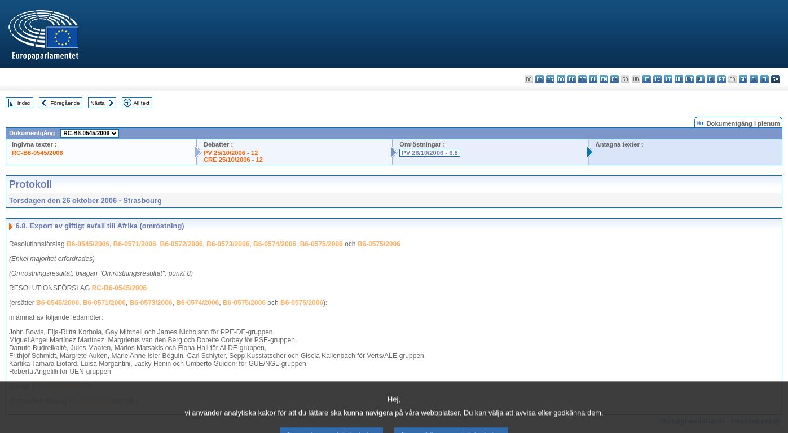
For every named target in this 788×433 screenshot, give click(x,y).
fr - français (614, 79)
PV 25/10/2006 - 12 (231, 152)
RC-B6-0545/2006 (37, 152)
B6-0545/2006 (88, 244)
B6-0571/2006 (134, 244)
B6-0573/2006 (227, 244)
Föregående (65, 103)
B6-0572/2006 (181, 244)
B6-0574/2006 (274, 244)
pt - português (721, 79)
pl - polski (711, 79)
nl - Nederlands (700, 79)
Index (23, 103)
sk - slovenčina (743, 79)
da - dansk (561, 79)
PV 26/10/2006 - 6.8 (430, 152)
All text (141, 103)
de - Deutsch (571, 79)
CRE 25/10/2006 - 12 (233, 159)
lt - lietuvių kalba (668, 79)
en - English (604, 79)
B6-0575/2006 (321, 244)
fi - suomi (764, 79)
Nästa (98, 103)
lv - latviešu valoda (657, 79)
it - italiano (646, 79)
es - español (539, 79)
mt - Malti (689, 79)
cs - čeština (550, 79)
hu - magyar (679, 79)
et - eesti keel (582, 79)
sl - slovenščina (754, 79)
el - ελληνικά (593, 79)
